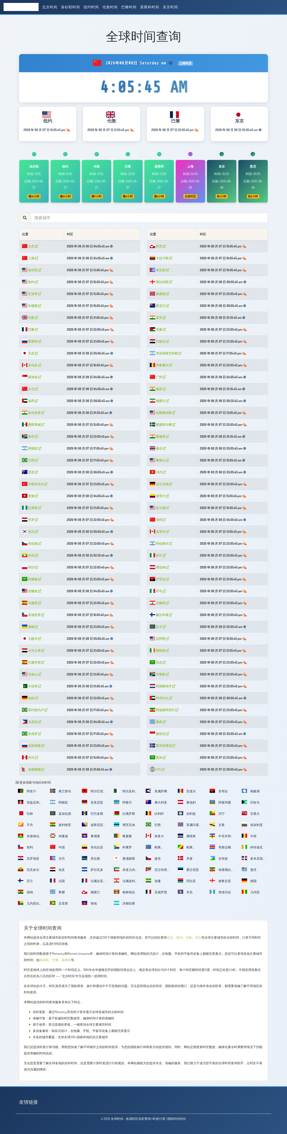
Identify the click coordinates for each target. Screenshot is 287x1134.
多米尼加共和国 (252, 859)
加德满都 (33, 769)
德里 (158, 389)
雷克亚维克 (162, 745)
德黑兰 (159, 401)
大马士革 (33, 650)
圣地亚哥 (33, 615)
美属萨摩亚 (156, 792)
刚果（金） (153, 848)
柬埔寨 (91, 835)
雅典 (158, 722)
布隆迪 (59, 835)
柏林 (30, 698)
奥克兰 (159, 306)
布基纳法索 (28, 837)
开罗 (30, 520)
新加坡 (31, 377)
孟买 (158, 317)
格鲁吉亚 (220, 880)
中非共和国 (220, 837)
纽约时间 (91, 7)
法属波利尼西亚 (124, 882)
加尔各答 (33, 413)
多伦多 (31, 365)
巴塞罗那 (33, 662)
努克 (158, 246)
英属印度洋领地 (188, 826)
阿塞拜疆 (220, 802)
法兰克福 (161, 484)
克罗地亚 (28, 858)
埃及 (57, 869)
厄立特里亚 (156, 871)
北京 (30, 246)
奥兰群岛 (60, 790)
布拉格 (31, 543)
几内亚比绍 (28, 904)
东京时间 (170, 7)
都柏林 (159, 650)
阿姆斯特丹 (162, 686)
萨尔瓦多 (92, 869)
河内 (158, 472)
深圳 (158, 520)
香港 (30, 496)
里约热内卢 (35, 710)
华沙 (30, 567)
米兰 (158, 555)
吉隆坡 (31, 591)
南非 (30, 436)
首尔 (30, 531)
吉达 (158, 662)
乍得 (249, 835)
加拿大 (155, 835)
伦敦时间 (110, 7)
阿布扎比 (161, 698)
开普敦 (159, 674)
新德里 (159, 436)
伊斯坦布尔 (35, 484)
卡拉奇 (31, 686)
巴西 (30, 460)
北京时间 (49, 7)
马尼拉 (31, 722)
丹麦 (185, 858)
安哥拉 (219, 790)
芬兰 (25, 880)
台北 (30, 389)
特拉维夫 (161, 543)
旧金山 (31, 674)
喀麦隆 (123, 835)
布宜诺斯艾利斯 (166, 353)
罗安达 (159, 579)
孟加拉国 (60, 813)
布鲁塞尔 (161, 365)
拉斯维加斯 (162, 413)
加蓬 (153, 880)
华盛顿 (31, 306)
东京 (30, 353)
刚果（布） (185, 848)
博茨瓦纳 (124, 824)
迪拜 (30, 401)
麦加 (158, 757)
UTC (157, 769)
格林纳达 (124, 891)
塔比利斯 (161, 282)
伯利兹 (187, 813)
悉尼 (30, 472)
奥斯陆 (159, 294)
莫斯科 (31, 341)
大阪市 (31, 638)
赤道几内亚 (124, 871)
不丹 (25, 824)
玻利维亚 (60, 824)
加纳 (25, 891)
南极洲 (251, 790)
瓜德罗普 (156, 891)
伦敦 (30, 317)
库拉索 (91, 858)
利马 (30, 757)
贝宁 (217, 813)
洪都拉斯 (124, 903)
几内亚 (251, 891)
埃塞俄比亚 (220, 871)
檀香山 (159, 460)
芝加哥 (31, 294)
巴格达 (159, 341)
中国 (57, 847)
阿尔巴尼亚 (92, 792)
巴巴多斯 (92, 813)
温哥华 (159, 531)
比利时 (155, 813)
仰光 (30, 555)
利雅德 (31, 579)
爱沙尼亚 (188, 869)
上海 (30, 258)
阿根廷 (31, 448)
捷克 (153, 858)
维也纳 (159, 567)
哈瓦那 (159, 270)
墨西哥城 (33, 424)
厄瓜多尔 (28, 869)
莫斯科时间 (149, 7)
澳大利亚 (156, 802)
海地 (89, 903)
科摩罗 (123, 847)
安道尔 (187, 790)
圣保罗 (31, 734)
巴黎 (30, 329)
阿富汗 (27, 790)
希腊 (57, 891)
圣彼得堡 (33, 745)
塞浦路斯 (124, 858)
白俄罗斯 (124, 813)
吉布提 (219, 858)
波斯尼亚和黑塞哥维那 (92, 826)
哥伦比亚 (92, 847)
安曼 (158, 329)
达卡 (158, 627)
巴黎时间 (129, 7)
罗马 (158, 591)
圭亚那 (59, 903)
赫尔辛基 (161, 615)
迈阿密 (159, 638)
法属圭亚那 (92, 882)
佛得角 (187, 835)
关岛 (185, 891)
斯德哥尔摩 (162, 424)
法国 (57, 880)
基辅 (30, 627)
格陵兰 (91, 891)
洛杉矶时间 (70, 7)
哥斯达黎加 (220, 848)
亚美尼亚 (92, 802)
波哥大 (159, 496)
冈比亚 (187, 880)
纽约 (30, 282)
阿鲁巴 (123, 802)
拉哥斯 (31, 508)
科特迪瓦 (252, 847)
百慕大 (251, 813)
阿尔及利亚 (124, 792)
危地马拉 (220, 891)
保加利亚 (252, 824)
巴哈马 (251, 802)
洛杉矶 (31, 270)
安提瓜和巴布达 (28, 803)
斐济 (249, 869)
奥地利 (187, 802)
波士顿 (159, 508)
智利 (25, 847)
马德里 (31, 603)
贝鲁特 (159, 603)
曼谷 (158, 448)
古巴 (57, 858)
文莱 (217, 824)
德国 (249, 880)
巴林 (25, 813)
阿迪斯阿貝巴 (164, 710)
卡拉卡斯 (161, 258)
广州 (158, 377)
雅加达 (159, 734)
